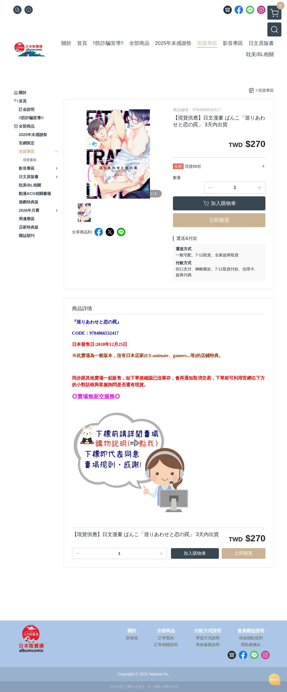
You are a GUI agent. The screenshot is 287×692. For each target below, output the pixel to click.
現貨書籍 (29, 160)
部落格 (132, 638)
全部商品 (166, 631)
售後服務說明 (207, 645)
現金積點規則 (251, 638)
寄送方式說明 (207, 638)
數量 (177, 177)
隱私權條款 (251, 645)
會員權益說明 (250, 631)
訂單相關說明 (166, 645)
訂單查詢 (166, 638)
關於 (132, 631)
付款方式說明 (207, 631)
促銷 (178, 166)
